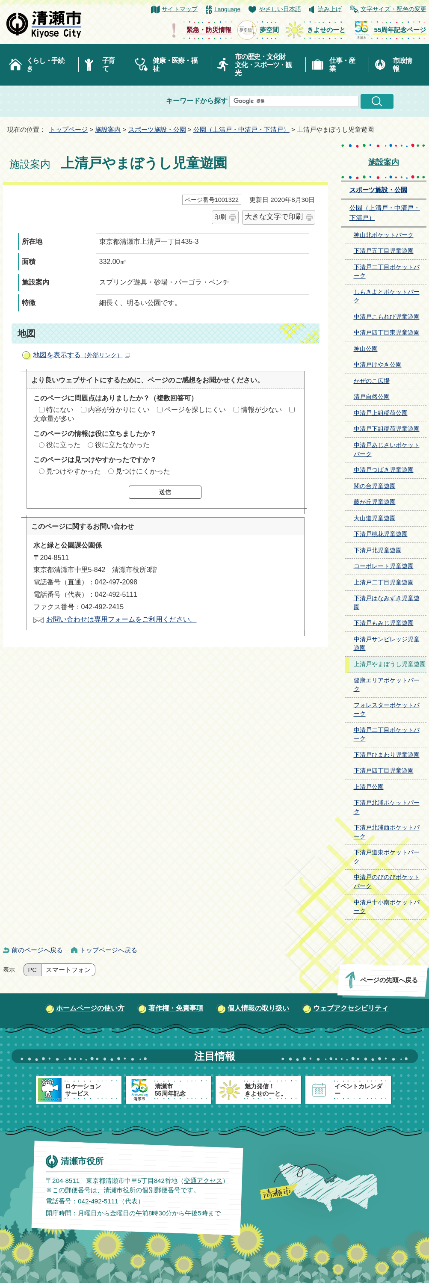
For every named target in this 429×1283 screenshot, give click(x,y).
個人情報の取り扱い (258, 1008)
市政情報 (402, 64)
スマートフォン (68, 969)
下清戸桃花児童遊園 (381, 534)
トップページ (68, 129)
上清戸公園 (369, 787)
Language (227, 9)
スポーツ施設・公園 (157, 129)
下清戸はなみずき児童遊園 (387, 602)
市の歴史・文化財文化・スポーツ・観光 (263, 65)
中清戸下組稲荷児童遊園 (387, 429)
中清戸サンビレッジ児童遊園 (387, 644)
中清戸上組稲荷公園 (381, 413)
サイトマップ (180, 9)
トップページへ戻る (108, 950)
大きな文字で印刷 (274, 217)
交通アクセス (202, 1180)
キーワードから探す (197, 100)
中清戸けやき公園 (378, 364)
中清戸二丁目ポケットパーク (387, 734)
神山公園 (366, 349)
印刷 (220, 216)
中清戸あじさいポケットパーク (387, 449)
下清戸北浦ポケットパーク (387, 807)
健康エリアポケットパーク (387, 685)
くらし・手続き (45, 64)
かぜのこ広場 (372, 381)
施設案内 (108, 129)
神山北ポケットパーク (384, 235)
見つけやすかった (73, 471)
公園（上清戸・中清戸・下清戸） (241, 129)
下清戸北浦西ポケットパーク (387, 832)
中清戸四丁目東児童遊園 (387, 332)
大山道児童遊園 (375, 518)
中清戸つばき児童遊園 (384, 470)
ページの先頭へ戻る (388, 980)
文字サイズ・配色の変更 (393, 9)
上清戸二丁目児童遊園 (384, 582)
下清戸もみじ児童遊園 (384, 623)
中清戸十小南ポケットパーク (387, 907)
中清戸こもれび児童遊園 (387, 317)
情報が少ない (261, 409)
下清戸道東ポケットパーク (387, 857)
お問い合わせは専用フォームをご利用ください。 (121, 619)
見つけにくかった (142, 471)
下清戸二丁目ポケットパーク (387, 271)
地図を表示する (81, 355)
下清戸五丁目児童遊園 (384, 251)
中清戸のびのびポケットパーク (387, 881)
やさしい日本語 (280, 9)
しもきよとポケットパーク (387, 296)
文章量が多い (53, 418)
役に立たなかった (122, 444)
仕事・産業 (342, 64)
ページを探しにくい (195, 409)
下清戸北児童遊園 (378, 550)
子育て (108, 64)
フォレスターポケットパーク (387, 709)
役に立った (63, 444)
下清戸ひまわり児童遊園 (387, 755)
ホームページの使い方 (90, 1008)
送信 (165, 492)
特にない (60, 409)
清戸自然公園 (372, 397)
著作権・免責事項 (175, 1008)
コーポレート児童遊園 (384, 566)
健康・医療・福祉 (175, 64)
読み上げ (330, 9)
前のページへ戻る (37, 950)
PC (32, 969)
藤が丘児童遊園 (375, 502)
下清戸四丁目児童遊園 (384, 770)
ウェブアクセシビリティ (350, 1008)
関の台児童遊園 (375, 486)
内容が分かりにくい (119, 409)
